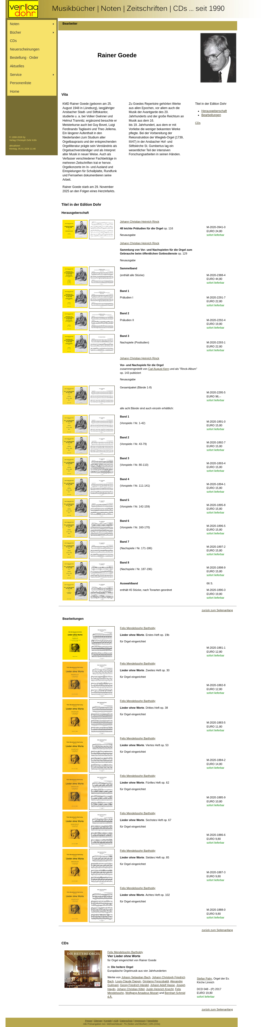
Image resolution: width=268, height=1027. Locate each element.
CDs (13, 41)
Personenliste (20, 83)
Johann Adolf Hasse (162, 985)
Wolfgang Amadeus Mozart (142, 992)
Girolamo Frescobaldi (156, 981)
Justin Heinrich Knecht (159, 989)
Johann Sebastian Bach (136, 977)
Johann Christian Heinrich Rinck (139, 221)
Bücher (15, 32)
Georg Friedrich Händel (134, 985)
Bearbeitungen (211, 115)
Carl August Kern (158, 368)
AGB (115, 1020)
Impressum (140, 1020)
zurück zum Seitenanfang (217, 610)
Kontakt (108, 1020)
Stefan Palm (204, 978)
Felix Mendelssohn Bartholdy (137, 628)
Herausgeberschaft (214, 111)
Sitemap (98, 1020)
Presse (88, 1020)
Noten (14, 24)
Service (16, 75)
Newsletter (153, 1020)
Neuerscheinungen (25, 49)
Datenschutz (126, 1020)
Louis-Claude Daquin (128, 981)
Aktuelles (17, 66)
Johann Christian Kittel (131, 989)
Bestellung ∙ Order (24, 58)
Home (14, 91)
